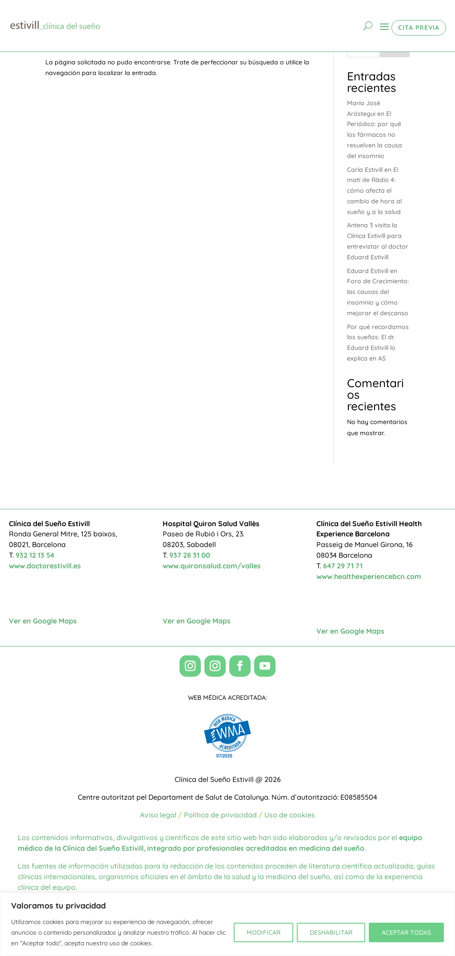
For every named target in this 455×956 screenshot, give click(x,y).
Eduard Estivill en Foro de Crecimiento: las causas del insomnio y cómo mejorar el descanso (378, 292)
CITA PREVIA (418, 28)
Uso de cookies (289, 814)
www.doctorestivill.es (45, 565)
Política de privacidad (220, 814)
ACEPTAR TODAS (406, 932)
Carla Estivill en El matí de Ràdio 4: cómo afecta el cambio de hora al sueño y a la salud (374, 191)
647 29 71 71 (343, 565)
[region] (227, 924)
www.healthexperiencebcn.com (368, 576)
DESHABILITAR (331, 932)
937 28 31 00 (189, 555)
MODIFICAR (263, 932)
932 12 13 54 (35, 555)
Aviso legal (158, 814)
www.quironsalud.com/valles (212, 565)
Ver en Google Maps (43, 620)
